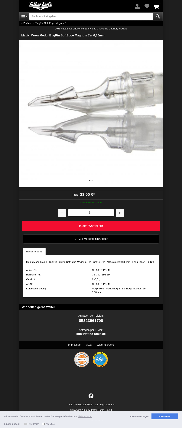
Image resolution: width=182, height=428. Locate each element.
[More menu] (137, 6)
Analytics (50, 424)
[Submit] (158, 16)
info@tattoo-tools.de (91, 333)
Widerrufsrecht (105, 344)
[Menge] (91, 212)
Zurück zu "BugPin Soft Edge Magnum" (44, 23)
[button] (91, 239)
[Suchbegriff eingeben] (91, 16)
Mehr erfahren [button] (85, 416)
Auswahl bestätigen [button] (138, 416)
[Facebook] (91, 396)
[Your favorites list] (146, 6)
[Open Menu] (24, 16)
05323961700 (91, 320)
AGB (89, 344)
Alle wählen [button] (164, 416)
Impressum (74, 344)
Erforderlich (33, 424)
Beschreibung (34, 251)
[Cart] (157, 6)
